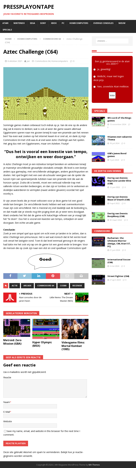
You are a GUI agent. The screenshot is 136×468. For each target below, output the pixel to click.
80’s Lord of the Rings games (119, 119)
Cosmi (63, 285)
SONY (43, 23)
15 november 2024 (118, 124)
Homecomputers (78, 23)
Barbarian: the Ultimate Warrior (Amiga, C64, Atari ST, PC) (119, 242)
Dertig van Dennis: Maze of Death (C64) (118, 198)
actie (14, 285)
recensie (77, 285)
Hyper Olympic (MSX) (42, 344)
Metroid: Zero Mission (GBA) (12, 341)
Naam (6, 402)
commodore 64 (45, 285)
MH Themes (94, 464)
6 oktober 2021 (15, 61)
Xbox (54, 23)
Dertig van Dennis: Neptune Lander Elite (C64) (119, 180)
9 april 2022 (115, 203)
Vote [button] (112, 95)
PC (63, 23)
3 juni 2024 (114, 160)
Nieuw (122, 23)
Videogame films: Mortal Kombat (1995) (73, 346)
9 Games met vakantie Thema (119, 138)
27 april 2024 (115, 280)
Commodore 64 (42, 61)
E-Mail (6, 411)
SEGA (32, 23)
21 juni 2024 (115, 250)
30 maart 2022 (116, 220)
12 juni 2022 (115, 187)
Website (7, 421)
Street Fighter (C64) (118, 276)
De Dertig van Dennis (107, 170)
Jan (28, 61)
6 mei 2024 (114, 266)
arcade (27, 285)
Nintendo (19, 23)
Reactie (7, 377)
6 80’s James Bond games (116, 155)
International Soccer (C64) (119, 261)
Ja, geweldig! (103, 69)
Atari (5, 23)
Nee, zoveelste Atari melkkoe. (113, 86)
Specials (7, 29)
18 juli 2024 (114, 143)
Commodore (102, 231)
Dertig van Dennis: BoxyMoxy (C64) (117, 215)
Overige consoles (103, 23)
